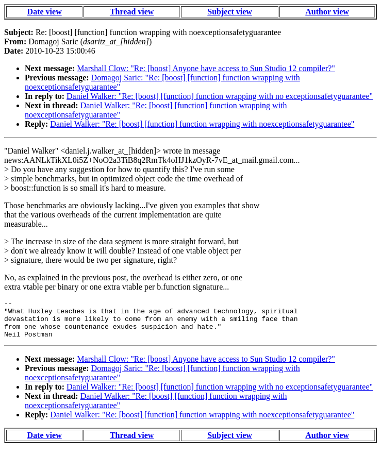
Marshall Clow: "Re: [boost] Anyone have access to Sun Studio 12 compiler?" (206, 68)
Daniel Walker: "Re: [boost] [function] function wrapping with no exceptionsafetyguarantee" (220, 96)
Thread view (132, 11)
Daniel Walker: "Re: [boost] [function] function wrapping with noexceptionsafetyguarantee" (202, 124)
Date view (44, 11)
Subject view (229, 11)
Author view (327, 11)
